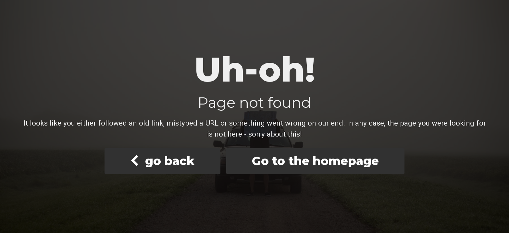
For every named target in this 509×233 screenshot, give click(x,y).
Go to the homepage (315, 161)
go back (162, 161)
